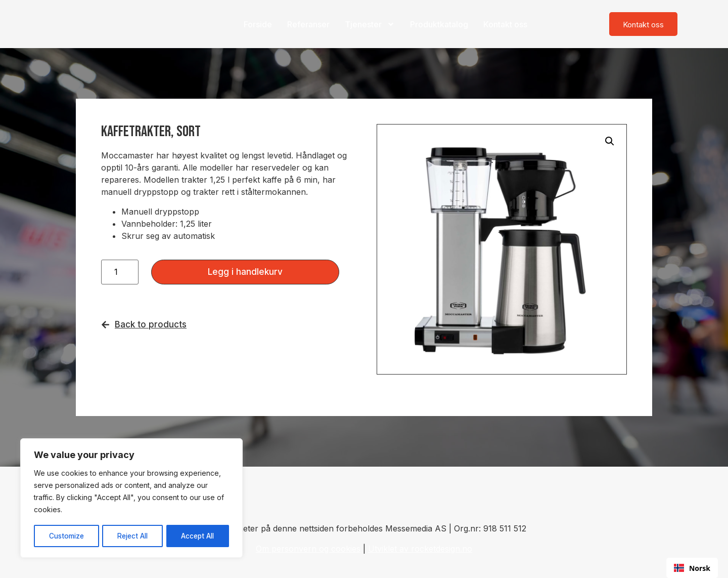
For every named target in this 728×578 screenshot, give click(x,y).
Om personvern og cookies (308, 549)
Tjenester (370, 24)
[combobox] (692, 568)
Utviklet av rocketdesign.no (420, 549)
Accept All (197, 535)
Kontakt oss (505, 24)
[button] (610, 141)
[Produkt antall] (120, 272)
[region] (131, 498)
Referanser (308, 24)
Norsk (692, 568)
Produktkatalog (439, 24)
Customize (66, 535)
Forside (258, 24)
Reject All (132, 535)
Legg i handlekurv (245, 272)
